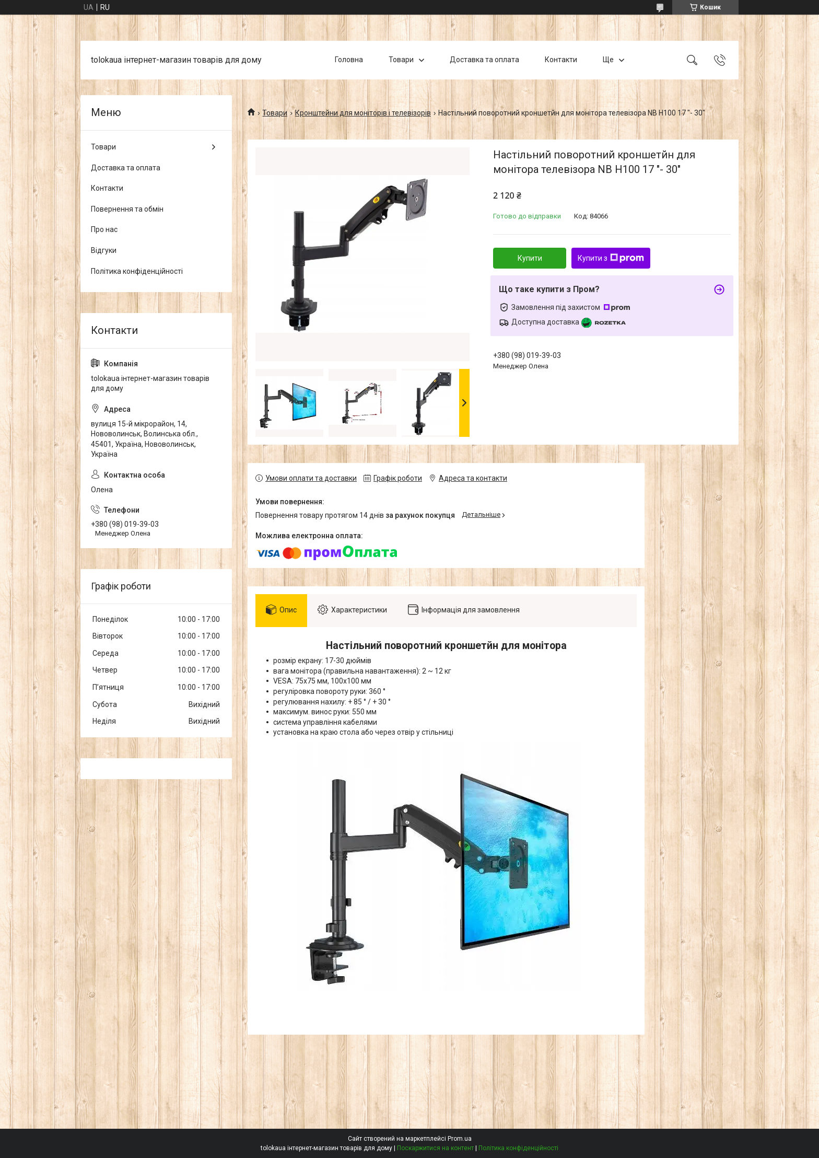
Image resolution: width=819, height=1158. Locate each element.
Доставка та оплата (484, 59)
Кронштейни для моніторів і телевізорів (363, 113)
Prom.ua (460, 1138)
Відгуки (103, 250)
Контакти (561, 59)
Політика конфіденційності (137, 271)
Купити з (611, 258)
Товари (401, 59)
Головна (349, 59)
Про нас (104, 229)
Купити (530, 258)
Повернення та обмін (127, 209)
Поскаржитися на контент (435, 1148)
